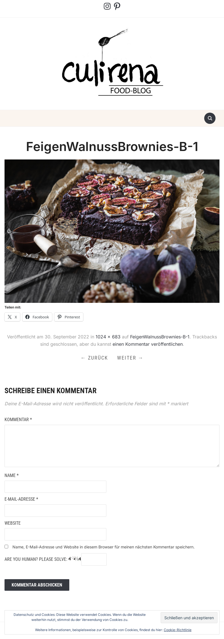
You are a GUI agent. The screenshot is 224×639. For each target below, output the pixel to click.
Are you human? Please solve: (56, 559)
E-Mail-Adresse (21, 499)
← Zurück (94, 358)
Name (12, 475)
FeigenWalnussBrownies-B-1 (159, 337)
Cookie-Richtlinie (177, 630)
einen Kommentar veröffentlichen (148, 344)
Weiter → (130, 358)
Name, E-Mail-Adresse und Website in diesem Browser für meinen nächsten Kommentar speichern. (103, 546)
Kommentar (18, 419)
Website (13, 523)
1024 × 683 (108, 337)
